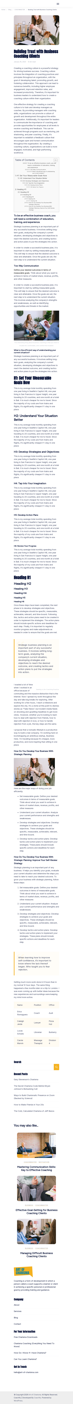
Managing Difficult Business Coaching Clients (36, 1255)
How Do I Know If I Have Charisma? (30, 1353)
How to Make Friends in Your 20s (29, 1105)
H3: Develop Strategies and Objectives (36, 181)
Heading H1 (21, 189)
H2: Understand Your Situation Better (33, 178)
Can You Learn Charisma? (25, 1359)
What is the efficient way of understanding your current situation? (43, 172)
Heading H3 (27, 194)
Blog (16, 1317)
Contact (17, 1324)
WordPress (18, 1401)
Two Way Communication (38, 169)
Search (17, 1062)
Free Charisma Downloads (25, 1337)
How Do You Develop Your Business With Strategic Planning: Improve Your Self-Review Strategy (42, 208)
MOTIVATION (44, 1162)
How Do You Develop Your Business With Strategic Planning (40, 203)
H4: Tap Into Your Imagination (35, 183)
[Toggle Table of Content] (54, 160)
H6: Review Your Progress (37, 187)
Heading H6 (34, 200)
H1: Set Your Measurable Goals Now (32, 176)
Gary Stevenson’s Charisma (26, 1079)
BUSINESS (29, 1205)
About (16, 1305)
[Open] (58, 4)
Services (17, 1311)
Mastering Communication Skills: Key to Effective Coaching (36, 1168)
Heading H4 (30, 197)
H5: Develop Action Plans (35, 185)
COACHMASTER (30, 1162)
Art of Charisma (35, 1395)
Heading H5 (31, 199)
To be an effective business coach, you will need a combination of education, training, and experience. (42, 165)
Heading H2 (24, 192)
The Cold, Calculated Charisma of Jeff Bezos (34, 1111)
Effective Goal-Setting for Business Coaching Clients (36, 1212)
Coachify (37, 1398)
